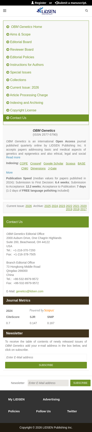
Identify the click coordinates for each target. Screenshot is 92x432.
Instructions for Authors (25, 64)
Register (38, 3)
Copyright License (21, 110)
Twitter (72, 411)
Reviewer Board (19, 49)
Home (24, 27)
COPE (24, 163)
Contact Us (16, 118)
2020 (83, 206)
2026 (28, 206)
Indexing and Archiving (24, 102)
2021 (76, 206)
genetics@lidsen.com (29, 291)
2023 (62, 206)
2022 (69, 206)
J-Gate (52, 168)
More (9, 172)
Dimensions (38, 168)
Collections (16, 80)
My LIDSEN (16, 399)
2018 (76, 209)
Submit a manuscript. (71, 3)
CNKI (24, 168)
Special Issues (18, 72)
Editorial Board (19, 42)
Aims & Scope (18, 34)
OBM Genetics (44, 130)
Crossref (35, 163)
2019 (69, 209)
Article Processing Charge (27, 95)
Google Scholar (54, 163)
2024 (55, 206)
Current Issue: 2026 (22, 87)
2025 (47, 206)
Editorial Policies (20, 57)
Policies (14, 411)
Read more (13, 157)
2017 (83, 209)
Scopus (70, 163)
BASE (81, 163)
